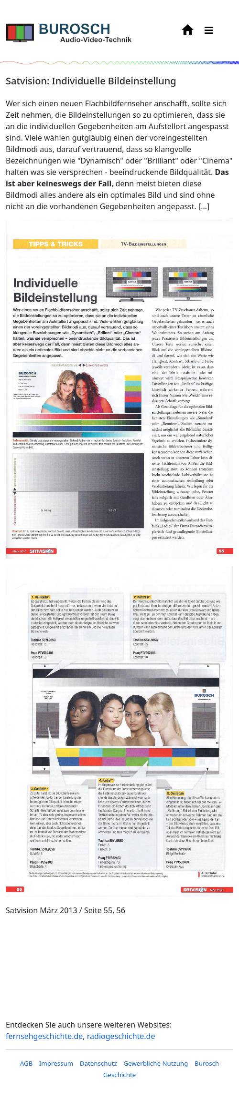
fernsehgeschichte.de (44, 1036)
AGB (26, 1063)
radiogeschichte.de (121, 1036)
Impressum (56, 1063)
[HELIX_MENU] (209, 30)
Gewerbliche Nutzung (155, 1063)
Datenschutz (98, 1063)
